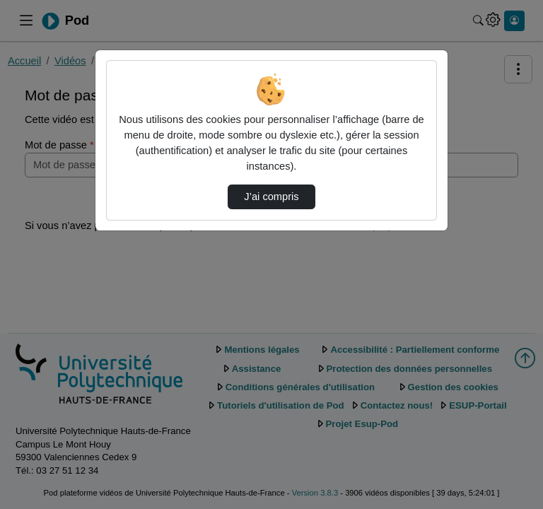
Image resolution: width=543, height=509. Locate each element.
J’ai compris (271, 196)
